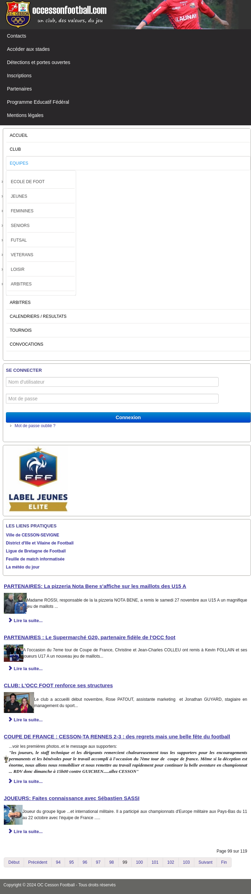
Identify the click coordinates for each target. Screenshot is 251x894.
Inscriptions (19, 75)
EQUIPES (19, 163)
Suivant (205, 862)
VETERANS (22, 254)
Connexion (128, 417)
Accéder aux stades (28, 49)
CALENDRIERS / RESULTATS (38, 316)
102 (170, 862)
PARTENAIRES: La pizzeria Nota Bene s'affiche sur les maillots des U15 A (95, 586)
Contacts (16, 36)
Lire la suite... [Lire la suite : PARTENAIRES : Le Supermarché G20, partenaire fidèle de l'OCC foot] (25, 668)
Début (13, 862)
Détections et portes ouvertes (38, 62)
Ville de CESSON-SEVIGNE (32, 535)
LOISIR (17, 269)
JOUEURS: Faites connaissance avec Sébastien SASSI (71, 798)
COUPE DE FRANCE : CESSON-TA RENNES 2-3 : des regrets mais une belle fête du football (117, 736)
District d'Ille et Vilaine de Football (40, 543)
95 (71, 862)
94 (58, 862)
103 (186, 862)
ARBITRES (21, 284)
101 (155, 862)
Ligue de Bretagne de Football (36, 551)
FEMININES (22, 211)
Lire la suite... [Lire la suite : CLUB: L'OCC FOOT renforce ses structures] (25, 719)
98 (111, 862)
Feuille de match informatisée (35, 559)
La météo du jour (23, 567)
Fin (224, 862)
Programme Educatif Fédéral (38, 102)
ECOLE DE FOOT (27, 181)
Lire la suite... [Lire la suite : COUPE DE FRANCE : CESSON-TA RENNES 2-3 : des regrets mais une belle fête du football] (25, 781)
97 (98, 862)
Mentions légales (25, 115)
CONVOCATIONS (26, 344)
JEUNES (19, 196)
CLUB (15, 149)
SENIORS (20, 225)
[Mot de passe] (112, 398)
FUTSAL (19, 240)
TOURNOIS (21, 330)
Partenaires (19, 89)
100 (139, 862)
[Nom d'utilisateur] (112, 382)
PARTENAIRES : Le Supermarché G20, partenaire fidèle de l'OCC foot (89, 637)
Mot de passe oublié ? (35, 425)
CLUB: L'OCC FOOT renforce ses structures (58, 685)
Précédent (37, 862)
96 (84, 862)
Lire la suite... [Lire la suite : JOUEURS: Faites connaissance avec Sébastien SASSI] (25, 831)
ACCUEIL (19, 135)
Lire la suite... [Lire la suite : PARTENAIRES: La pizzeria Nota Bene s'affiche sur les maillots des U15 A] (25, 620)
